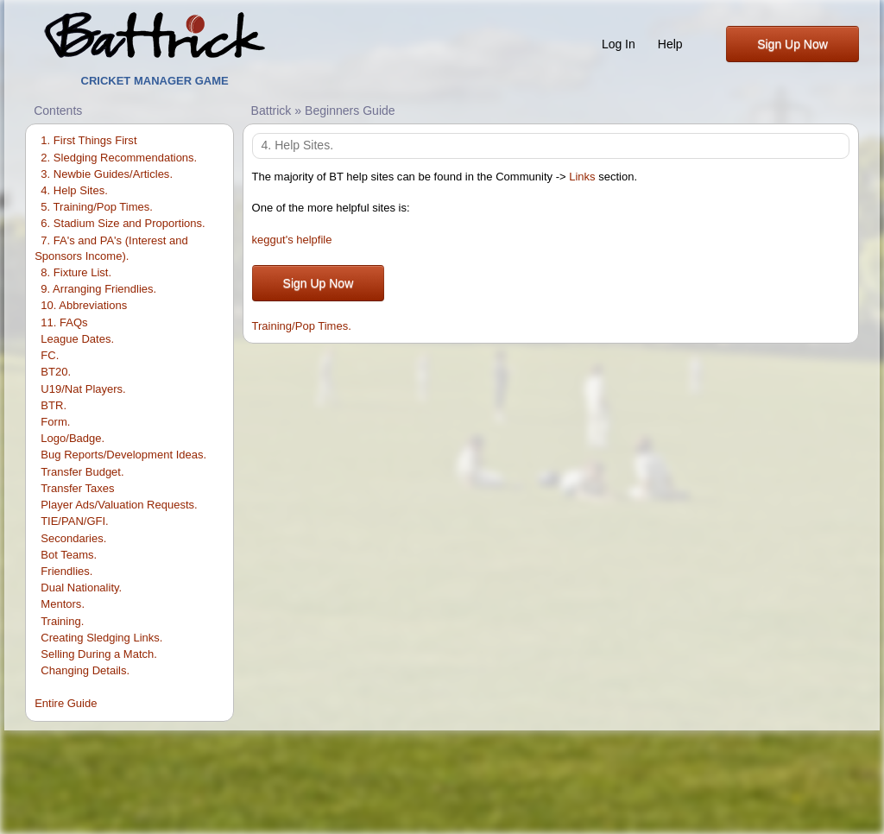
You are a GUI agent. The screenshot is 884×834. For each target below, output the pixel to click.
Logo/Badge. (72, 438)
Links (582, 176)
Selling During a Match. (99, 654)
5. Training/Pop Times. (97, 206)
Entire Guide (66, 703)
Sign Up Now (792, 44)
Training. (62, 621)
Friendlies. (66, 571)
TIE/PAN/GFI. (75, 521)
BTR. (53, 405)
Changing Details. (85, 670)
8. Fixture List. (76, 272)
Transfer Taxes (77, 488)
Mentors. (63, 603)
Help (670, 44)
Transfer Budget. (82, 471)
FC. (50, 355)
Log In (618, 44)
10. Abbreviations (84, 305)
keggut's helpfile (292, 239)
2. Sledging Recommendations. (119, 157)
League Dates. (77, 338)
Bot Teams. (69, 554)
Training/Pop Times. (301, 325)
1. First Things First (88, 140)
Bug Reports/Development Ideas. (123, 454)
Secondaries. (73, 538)
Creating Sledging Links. (101, 637)
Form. (55, 421)
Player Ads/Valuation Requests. (119, 504)
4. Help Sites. (74, 190)
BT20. (56, 371)
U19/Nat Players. (83, 388)
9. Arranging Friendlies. (98, 288)
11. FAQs (64, 322)
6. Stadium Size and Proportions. (123, 223)
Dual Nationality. (81, 587)
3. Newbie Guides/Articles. (107, 173)
